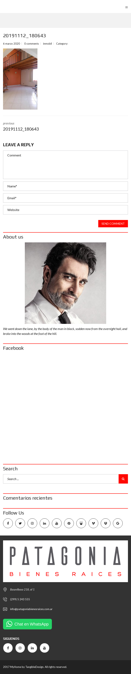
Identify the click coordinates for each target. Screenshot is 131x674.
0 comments (31, 43)
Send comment (113, 223)
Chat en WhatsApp (31, 624)
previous (65, 126)
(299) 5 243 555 (20, 599)
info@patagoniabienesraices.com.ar (31, 609)
